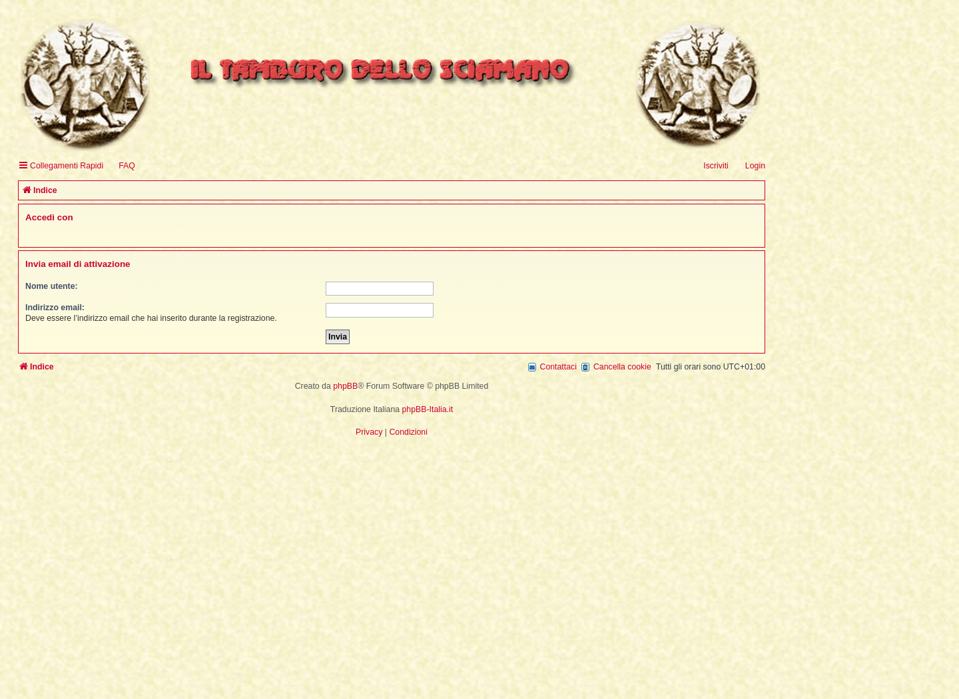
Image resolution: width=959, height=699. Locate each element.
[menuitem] (121, 166)
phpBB (345, 386)
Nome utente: (51, 286)
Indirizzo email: (55, 307)
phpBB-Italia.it (428, 409)
